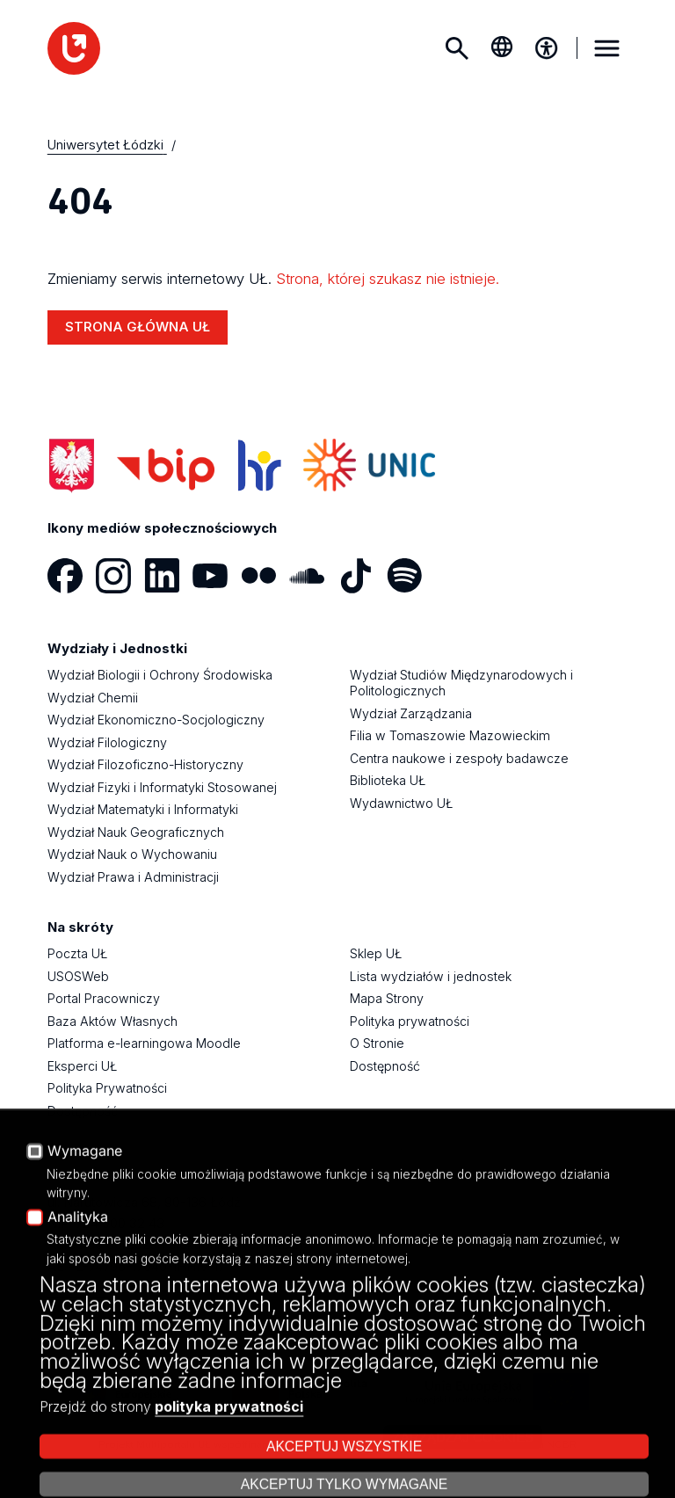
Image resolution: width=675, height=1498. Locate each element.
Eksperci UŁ (82, 1065)
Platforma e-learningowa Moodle (144, 1043)
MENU (606, 48)
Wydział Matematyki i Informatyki (142, 809)
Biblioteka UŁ (387, 780)
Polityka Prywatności (107, 1087)
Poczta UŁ (77, 953)
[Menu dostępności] (547, 48)
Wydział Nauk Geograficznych (135, 832)
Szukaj (457, 48)
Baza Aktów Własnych (112, 1021)
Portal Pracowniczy (103, 998)
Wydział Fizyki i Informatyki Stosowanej (162, 787)
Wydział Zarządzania (411, 713)
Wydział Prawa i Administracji (133, 876)
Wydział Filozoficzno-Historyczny (145, 764)
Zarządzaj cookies (462, 1436)
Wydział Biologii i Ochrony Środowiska (159, 674)
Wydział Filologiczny (107, 742)
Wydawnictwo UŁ (401, 803)
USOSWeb (78, 976)
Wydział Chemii (92, 697)
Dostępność (82, 1110)
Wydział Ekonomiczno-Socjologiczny (156, 719)
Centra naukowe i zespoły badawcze (459, 758)
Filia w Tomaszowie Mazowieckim (450, 735)
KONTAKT (77, 1287)
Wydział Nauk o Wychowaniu (132, 854)
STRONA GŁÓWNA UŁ (137, 326)
